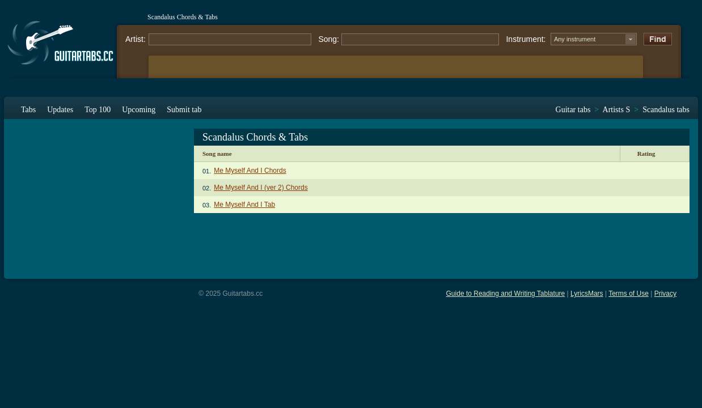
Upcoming (138, 109)
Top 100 (97, 109)
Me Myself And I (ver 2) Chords (260, 188)
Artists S (617, 109)
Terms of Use (628, 294)
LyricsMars (586, 294)
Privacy (665, 294)
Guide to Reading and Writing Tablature (505, 294)
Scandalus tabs (666, 109)
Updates (60, 109)
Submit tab (184, 109)
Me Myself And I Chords (250, 171)
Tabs (28, 109)
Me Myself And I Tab (244, 205)
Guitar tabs (573, 109)
